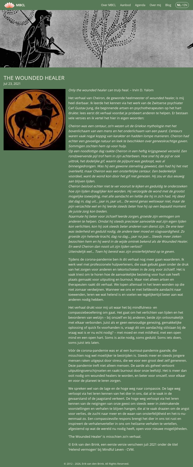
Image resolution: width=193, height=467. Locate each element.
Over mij (155, 5)
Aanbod (125, 5)
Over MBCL (108, 5)
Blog (168, 5)
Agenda (140, 5)
